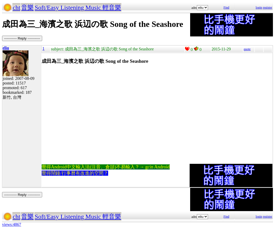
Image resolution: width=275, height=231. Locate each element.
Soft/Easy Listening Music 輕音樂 (78, 7)
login (259, 7)
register (267, 7)
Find (226, 7)
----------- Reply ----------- (22, 38)
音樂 (27, 7)
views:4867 (11, 224)
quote (247, 49)
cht (16, 7)
